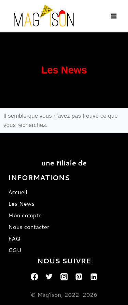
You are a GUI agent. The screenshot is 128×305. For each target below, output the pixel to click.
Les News (21, 203)
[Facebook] (34, 276)
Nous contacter (28, 226)
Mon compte (25, 215)
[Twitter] (49, 276)
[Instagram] (64, 276)
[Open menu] (113, 16)
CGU (14, 250)
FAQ (14, 238)
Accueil (17, 192)
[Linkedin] (93, 276)
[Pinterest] (78, 276)
